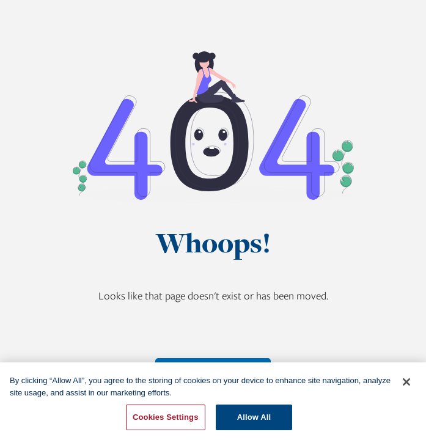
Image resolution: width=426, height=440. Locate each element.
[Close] (406, 382)
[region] (213, 401)
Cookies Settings (166, 417)
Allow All (254, 417)
